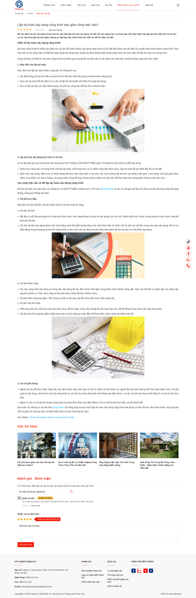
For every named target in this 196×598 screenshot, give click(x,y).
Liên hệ (149, 5)
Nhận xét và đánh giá (28, 514)
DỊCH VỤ (111, 561)
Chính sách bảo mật (90, 582)
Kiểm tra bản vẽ (114, 586)
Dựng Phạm (58, 407)
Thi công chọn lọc (115, 575)
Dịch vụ (81, 5)
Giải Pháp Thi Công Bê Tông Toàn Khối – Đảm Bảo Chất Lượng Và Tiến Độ (157, 465)
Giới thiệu (66, 5)
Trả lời (24, 506)
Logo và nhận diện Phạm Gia (92, 576)
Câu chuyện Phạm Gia (91, 571)
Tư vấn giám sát (114, 571)
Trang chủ (49, 5)
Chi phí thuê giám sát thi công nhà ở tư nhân (51, 417)
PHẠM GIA (86, 561)
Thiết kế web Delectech (170, 594)
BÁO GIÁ (95, 5)
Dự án (108, 5)
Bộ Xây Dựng (106, 188)
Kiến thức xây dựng (128, 5)
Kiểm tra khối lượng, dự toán (117, 580)
